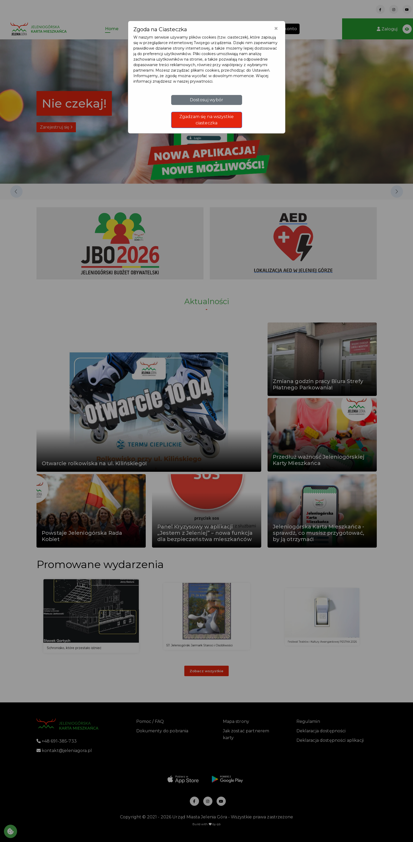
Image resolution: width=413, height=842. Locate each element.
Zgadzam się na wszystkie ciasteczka (206, 119)
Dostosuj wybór (206, 99)
